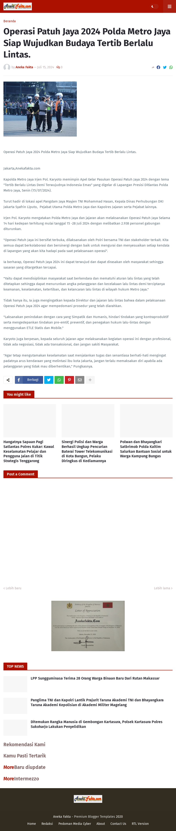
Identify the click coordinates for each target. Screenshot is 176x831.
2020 (119, 817)
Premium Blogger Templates (94, 817)
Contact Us (118, 824)
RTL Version (140, 824)
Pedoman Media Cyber (74, 824)
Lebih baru (13, 588)
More (8, 767)
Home (31, 824)
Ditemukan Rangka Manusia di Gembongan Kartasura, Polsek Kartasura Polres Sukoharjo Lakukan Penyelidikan (96, 724)
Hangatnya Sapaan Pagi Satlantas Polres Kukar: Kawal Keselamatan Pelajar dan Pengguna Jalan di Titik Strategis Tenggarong (28, 451)
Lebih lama (162, 588)
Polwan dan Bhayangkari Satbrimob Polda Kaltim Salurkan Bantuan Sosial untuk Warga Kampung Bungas (146, 449)
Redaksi (47, 824)
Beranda (9, 21)
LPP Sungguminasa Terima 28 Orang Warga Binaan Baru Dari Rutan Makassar (95, 678)
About (100, 824)
